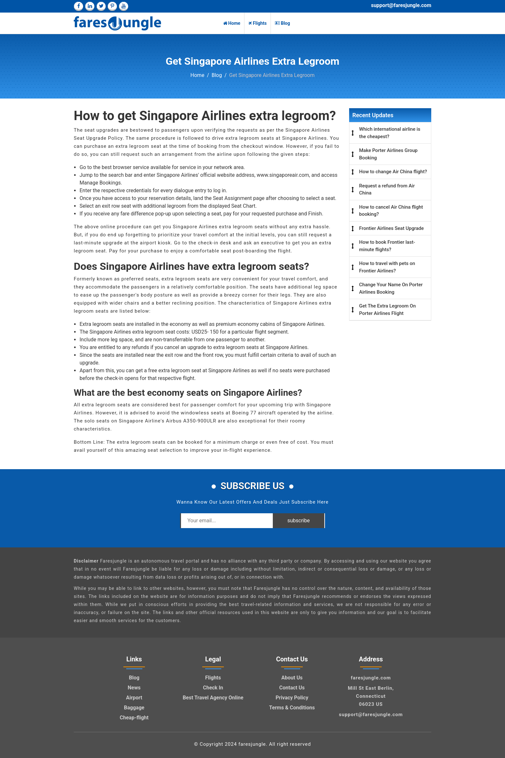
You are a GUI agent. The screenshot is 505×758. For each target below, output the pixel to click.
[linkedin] (89, 6)
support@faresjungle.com (401, 5)
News (134, 688)
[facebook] (78, 6)
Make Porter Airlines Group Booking (388, 154)
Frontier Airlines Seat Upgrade (391, 228)
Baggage (134, 708)
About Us (292, 678)
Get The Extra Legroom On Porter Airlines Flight (387, 309)
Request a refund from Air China (387, 189)
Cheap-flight (134, 718)
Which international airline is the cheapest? (389, 132)
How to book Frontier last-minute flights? (387, 245)
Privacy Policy (292, 698)
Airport (134, 698)
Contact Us (292, 688)
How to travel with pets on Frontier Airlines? (387, 267)
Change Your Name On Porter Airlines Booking (391, 288)
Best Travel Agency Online (213, 698)
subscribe (298, 520)
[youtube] (123, 6)
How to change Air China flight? (393, 172)
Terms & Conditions (292, 708)
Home (231, 23)
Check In (213, 688)
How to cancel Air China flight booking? (391, 210)
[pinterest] (112, 6)
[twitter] (101, 6)
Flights (257, 23)
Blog (282, 23)
